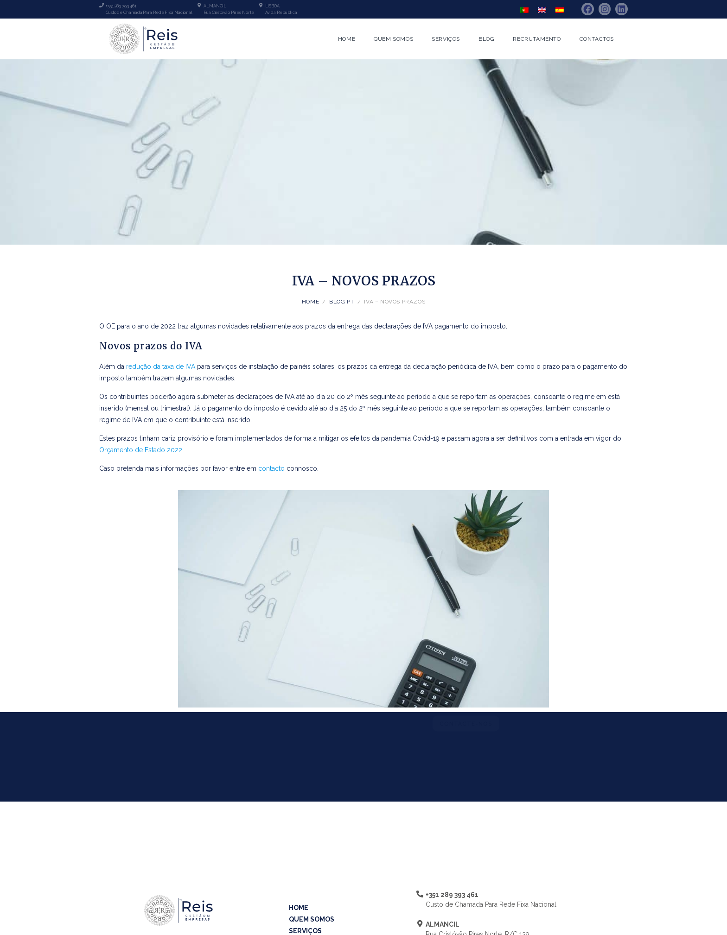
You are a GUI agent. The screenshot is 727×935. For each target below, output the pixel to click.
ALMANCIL (215, 6)
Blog (486, 39)
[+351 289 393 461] (101, 5)
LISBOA (272, 6)
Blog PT (341, 301)
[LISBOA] (261, 5)
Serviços (446, 39)
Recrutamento (537, 39)
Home (346, 39)
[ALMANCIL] (199, 5)
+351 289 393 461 (121, 6)
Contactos (597, 39)
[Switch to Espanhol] (559, 10)
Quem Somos (393, 39)
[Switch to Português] (524, 10)
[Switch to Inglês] (542, 10)
